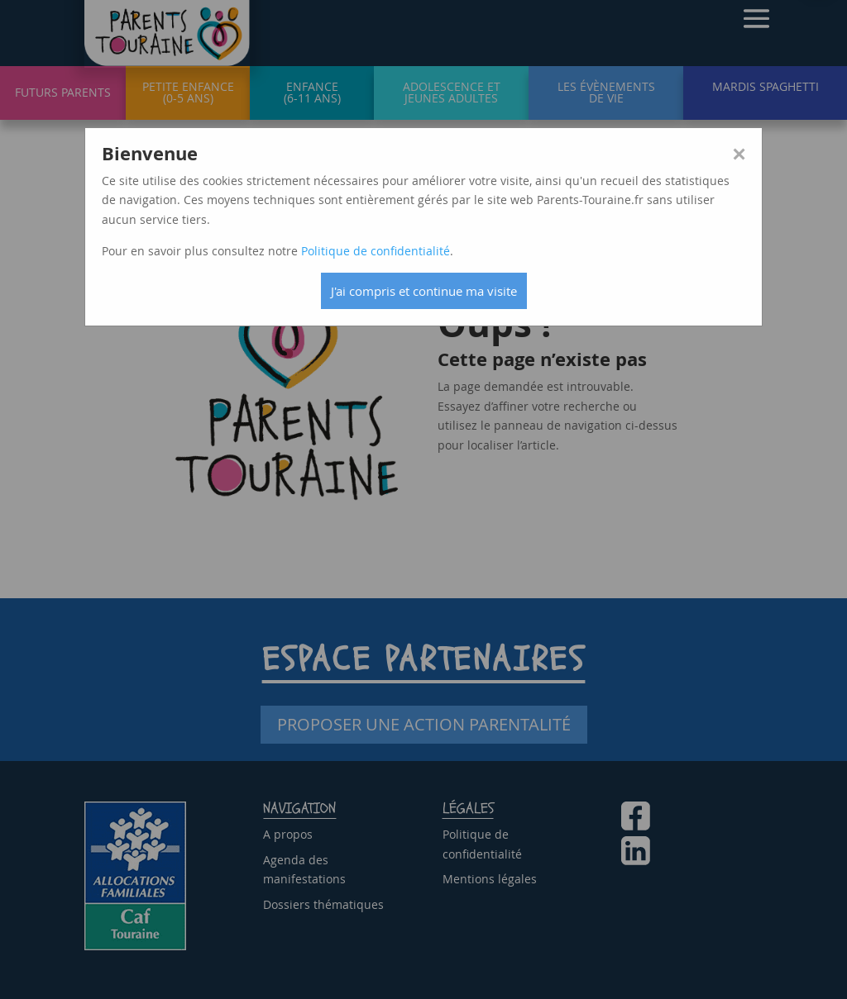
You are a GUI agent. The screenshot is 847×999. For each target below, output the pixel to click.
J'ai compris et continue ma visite (424, 291)
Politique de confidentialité (375, 251)
